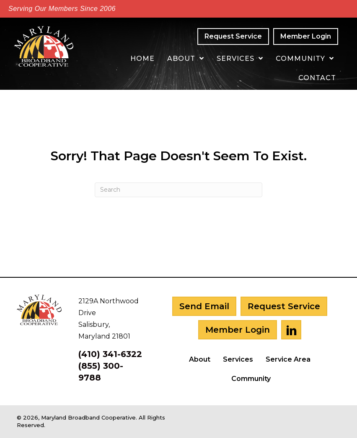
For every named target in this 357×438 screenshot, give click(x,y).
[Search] (178, 189)
